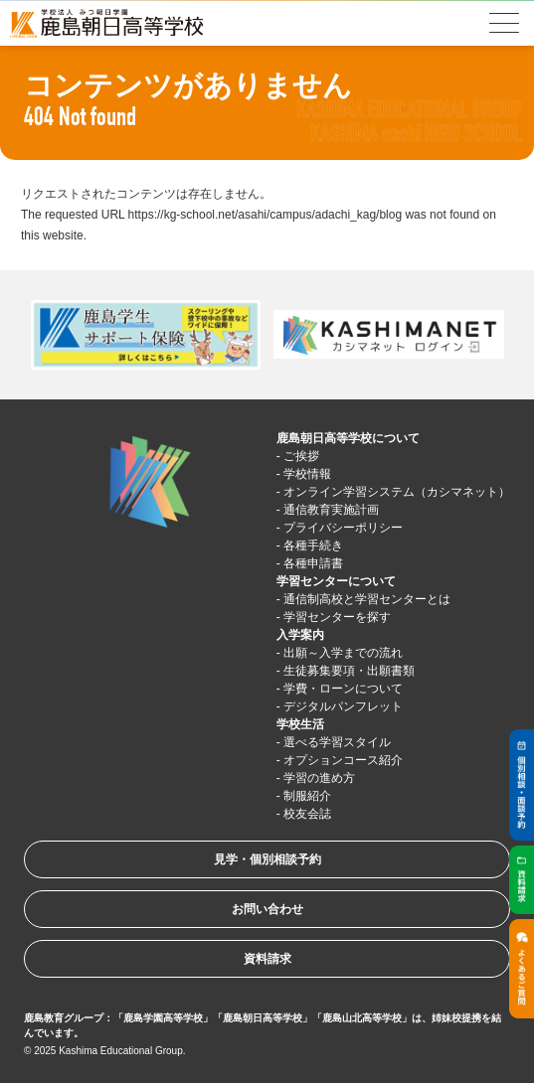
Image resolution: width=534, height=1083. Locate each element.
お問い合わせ (267, 909)
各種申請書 (313, 563)
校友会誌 (307, 814)
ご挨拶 (301, 456)
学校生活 (300, 724)
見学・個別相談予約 (267, 859)
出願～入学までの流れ (343, 653)
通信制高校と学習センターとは (366, 599)
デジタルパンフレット (343, 706)
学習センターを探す (337, 617)
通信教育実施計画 (331, 510)
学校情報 (307, 474)
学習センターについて (336, 581)
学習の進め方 (319, 778)
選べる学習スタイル (337, 742)
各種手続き (313, 545)
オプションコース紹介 (343, 760)
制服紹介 (307, 796)
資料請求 (267, 959)
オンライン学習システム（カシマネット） (396, 492)
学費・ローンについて (343, 689)
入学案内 (300, 635)
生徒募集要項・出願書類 (349, 671)
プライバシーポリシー (343, 528)
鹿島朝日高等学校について (348, 438)
